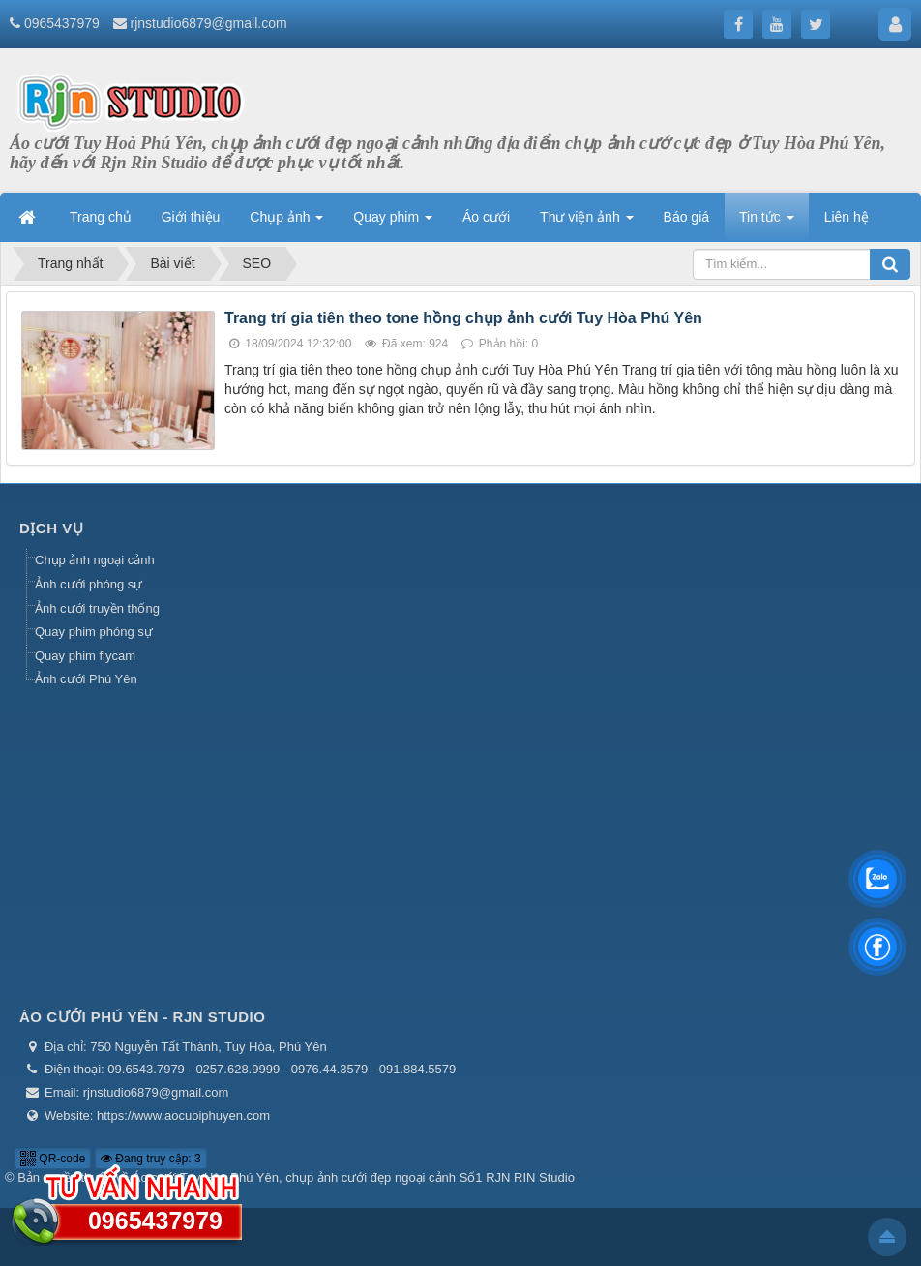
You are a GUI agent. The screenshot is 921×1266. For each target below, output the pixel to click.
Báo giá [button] (686, 217)
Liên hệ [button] (846, 217)
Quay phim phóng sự (94, 631)
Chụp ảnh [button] (286, 222)
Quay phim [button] (392, 222)
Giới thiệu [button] (191, 217)
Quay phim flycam (85, 655)
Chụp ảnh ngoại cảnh (95, 560)
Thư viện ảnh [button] (586, 222)
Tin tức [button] (766, 222)
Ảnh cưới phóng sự (88, 584)
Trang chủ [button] (101, 217)
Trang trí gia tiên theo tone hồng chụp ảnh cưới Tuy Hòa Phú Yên (463, 318)
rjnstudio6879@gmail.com (209, 23)
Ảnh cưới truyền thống (97, 608)
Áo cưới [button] (486, 217)
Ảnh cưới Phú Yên (86, 679)
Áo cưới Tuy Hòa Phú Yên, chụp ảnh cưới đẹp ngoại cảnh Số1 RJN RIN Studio (354, 1177)
